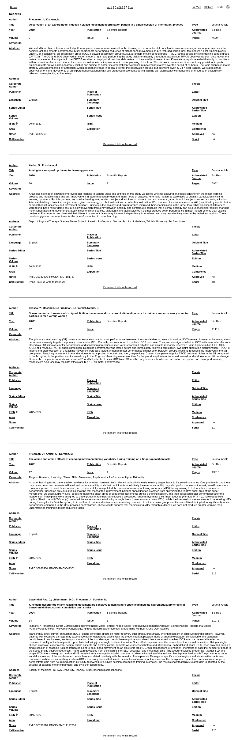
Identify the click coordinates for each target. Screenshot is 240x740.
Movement (85, 477)
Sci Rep (216, 29)
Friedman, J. (36, 19)
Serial (195, 139)
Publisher (15, 91)
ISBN (90, 123)
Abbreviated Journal (199, 31)
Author (13, 19)
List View (196, 7)
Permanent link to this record (120, 144)
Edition (196, 115)
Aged (207, 625)
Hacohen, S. (50, 308)
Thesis (196, 83)
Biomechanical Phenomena (187, 625)
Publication (94, 29)
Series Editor (17, 107)
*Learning (56, 477)
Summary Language (93, 101)
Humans (44, 477)
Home (13, 7)
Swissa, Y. (35, 308)
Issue (90, 37)
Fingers (33, 477)
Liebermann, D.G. (64, 599)
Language (15, 99)
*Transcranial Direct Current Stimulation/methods (68, 625)
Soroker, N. (100, 599)
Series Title (94, 107)
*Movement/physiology (69, 628)
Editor (195, 91)
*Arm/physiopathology (41, 628)
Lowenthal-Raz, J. (40, 599)
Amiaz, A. (52, 453)
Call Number (16, 139)
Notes (12, 134)
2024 (32, 612)
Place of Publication (94, 93)
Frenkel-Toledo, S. (88, 308)
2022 (32, 321)
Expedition (93, 128)
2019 (32, 29)
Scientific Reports (117, 29)
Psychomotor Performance (108, 477)
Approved (198, 134)
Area (12, 128)
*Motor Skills (70, 477)
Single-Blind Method (133, 628)
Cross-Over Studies (157, 628)
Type (195, 24)
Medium (197, 123)
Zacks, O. (35, 165)
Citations (208, 7)
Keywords (15, 43)
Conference (199, 128)
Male (101, 625)
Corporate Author (15, 85)
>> (131, 7)
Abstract (14, 48)
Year (12, 29)
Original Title (200, 99)
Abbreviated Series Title (199, 109)
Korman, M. (53, 19)
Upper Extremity (134, 477)
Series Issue (94, 115)
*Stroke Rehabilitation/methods (102, 628)
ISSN (12, 123)
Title (11, 24)
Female (109, 625)
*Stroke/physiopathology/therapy (150, 625)
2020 (32, 175)
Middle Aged (123, 625)
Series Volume (13, 117)
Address (14, 78)
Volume (13, 37)
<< (108, 7)
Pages (196, 37)
